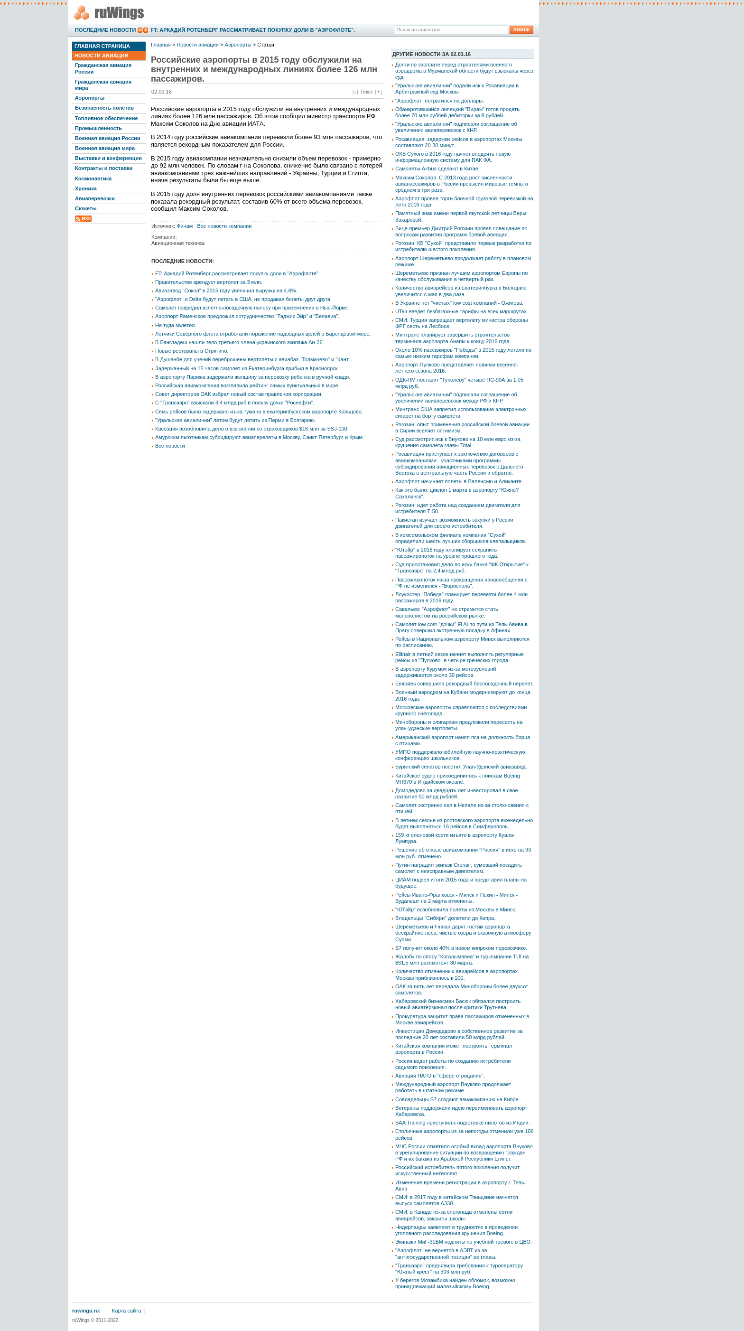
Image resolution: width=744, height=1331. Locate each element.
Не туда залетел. (175, 325)
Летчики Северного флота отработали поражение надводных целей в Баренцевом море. (263, 334)
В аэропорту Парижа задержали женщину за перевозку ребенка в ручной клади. (252, 377)
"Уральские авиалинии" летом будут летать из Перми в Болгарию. (235, 420)
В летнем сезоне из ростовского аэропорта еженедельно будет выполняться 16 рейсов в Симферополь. (464, 823)
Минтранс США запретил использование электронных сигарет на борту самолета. (461, 412)
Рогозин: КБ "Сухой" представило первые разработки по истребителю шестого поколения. (463, 246)
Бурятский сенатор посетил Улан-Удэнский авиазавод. (461, 766)
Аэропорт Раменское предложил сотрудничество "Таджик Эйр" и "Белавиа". (247, 316)
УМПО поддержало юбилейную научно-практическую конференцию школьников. (460, 755)
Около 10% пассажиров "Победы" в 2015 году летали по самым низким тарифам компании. (463, 353)
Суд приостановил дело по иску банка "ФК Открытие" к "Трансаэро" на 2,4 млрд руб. (462, 567)
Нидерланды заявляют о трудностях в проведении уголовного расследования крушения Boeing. (456, 1230)
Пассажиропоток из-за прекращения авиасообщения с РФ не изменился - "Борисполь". (461, 583)
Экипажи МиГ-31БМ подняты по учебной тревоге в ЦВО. (463, 1242)
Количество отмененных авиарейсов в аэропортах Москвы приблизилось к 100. (456, 974)
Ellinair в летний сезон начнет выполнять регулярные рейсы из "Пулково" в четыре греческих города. (459, 657)
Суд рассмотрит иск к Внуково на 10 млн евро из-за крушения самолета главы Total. (458, 442)
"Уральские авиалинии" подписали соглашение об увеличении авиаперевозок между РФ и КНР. (456, 397)
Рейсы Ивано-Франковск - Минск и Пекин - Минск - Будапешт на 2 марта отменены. (456, 898)
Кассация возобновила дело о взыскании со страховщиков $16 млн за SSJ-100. (252, 428)
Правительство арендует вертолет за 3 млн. (208, 282)
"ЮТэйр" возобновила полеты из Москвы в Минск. (455, 909)
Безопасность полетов (104, 108)
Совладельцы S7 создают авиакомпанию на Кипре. (457, 1099)
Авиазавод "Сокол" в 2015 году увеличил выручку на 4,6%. (226, 290)
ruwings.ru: (86, 1310)
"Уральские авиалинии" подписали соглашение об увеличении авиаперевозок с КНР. (456, 127)
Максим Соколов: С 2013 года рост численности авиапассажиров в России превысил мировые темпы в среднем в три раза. (461, 184)
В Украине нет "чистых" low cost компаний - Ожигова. (459, 303)
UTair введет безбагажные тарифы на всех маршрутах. (461, 311)
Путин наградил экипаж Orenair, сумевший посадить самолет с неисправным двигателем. (458, 868)
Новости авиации (101, 55)
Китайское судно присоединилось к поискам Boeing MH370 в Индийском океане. (457, 779)
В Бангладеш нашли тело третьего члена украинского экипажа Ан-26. (239, 342)
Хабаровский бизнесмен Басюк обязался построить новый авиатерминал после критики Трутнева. (458, 1004)
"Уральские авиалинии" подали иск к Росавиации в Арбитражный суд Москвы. (457, 88)
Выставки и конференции (108, 158)
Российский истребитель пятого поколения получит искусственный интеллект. (457, 1170)
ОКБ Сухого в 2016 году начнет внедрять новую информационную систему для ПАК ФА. (453, 157)
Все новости (170, 446)
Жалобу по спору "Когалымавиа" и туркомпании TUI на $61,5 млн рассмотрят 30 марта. (462, 959)
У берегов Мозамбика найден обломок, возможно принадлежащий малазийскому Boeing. (455, 1283)
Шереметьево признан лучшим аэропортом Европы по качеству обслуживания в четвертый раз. (461, 276)
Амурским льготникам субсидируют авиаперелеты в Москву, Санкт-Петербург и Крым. (259, 437)
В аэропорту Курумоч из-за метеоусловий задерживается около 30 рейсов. (445, 672)
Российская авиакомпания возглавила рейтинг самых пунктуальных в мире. (247, 385)
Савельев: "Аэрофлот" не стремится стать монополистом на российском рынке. (446, 612)
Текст (366, 91)
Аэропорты (89, 98)
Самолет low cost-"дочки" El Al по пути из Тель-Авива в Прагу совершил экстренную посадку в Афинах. (461, 627)
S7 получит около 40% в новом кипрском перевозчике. (461, 948)
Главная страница (102, 46)
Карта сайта (126, 1310)
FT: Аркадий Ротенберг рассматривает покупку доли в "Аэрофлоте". (252, 30)
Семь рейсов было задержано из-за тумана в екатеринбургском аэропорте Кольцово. (259, 411)
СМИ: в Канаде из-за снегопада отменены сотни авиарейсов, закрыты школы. (453, 1215)
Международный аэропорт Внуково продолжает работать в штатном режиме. (453, 1087)
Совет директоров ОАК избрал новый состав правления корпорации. (239, 394)
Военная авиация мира (105, 148)
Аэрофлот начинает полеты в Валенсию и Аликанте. (459, 481)
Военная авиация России (107, 138)
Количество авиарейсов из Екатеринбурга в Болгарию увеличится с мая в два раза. (461, 291)
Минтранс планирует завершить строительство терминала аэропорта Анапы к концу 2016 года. (453, 338)
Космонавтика (93, 178)
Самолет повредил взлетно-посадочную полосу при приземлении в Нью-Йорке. (251, 307)
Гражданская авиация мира (103, 85)
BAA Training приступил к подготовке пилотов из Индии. (462, 1122)
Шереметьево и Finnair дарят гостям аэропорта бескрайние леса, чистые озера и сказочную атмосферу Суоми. (463, 933)
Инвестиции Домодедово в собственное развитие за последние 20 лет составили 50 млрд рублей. (458, 1034)
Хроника (86, 188)
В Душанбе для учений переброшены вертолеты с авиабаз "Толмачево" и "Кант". (253, 359)
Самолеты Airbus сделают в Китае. (437, 168)
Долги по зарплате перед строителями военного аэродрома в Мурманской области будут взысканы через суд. (464, 71)
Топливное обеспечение (106, 118)
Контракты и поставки (103, 168)
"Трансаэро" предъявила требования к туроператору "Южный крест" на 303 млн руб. (459, 1269)
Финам (185, 226)
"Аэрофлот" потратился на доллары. (439, 100)
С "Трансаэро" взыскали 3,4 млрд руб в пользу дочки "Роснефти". (234, 402)
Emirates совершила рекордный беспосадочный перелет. (464, 683)
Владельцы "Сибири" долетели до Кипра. (445, 918)
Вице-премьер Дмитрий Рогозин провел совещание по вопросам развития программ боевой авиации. (461, 231)
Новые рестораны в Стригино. (192, 351)
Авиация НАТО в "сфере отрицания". (440, 1075)
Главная (161, 44)
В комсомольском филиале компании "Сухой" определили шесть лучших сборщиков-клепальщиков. (461, 538)
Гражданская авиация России (103, 68)
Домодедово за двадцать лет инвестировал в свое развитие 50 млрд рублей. (456, 793)
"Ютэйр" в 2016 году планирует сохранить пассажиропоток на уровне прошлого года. (446, 553)
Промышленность (98, 128)
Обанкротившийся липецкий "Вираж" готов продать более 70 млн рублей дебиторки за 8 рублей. (457, 112)
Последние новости (105, 30)
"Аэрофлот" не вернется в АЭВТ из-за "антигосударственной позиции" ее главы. (445, 1253)
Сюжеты (86, 208)
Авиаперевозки (95, 198)
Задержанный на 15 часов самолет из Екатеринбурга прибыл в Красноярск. (247, 368)
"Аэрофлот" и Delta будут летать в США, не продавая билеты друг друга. (243, 299)
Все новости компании (224, 226)
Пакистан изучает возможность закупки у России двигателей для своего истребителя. (454, 523)
